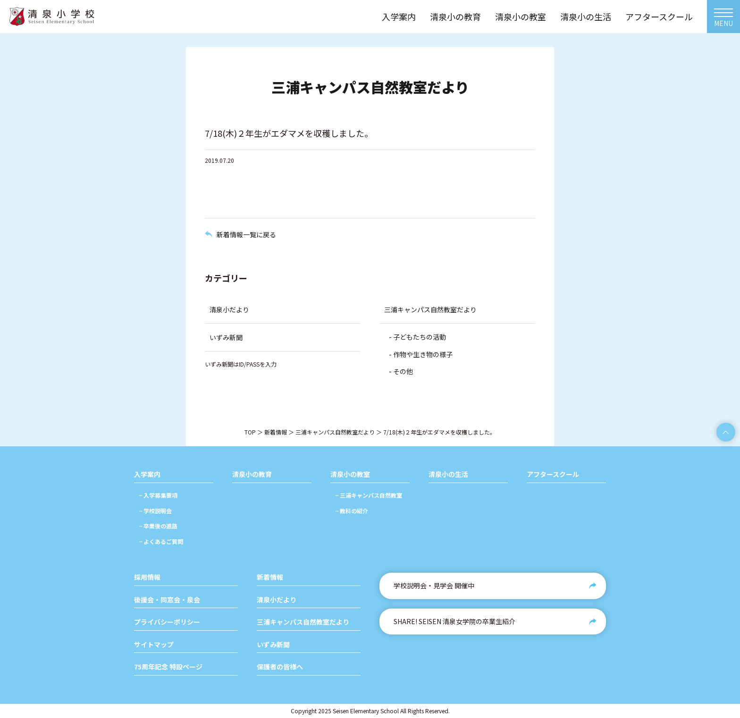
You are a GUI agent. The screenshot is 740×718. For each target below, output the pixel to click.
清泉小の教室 (350, 474)
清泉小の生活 (448, 474)
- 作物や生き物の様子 (421, 354)
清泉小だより (229, 309)
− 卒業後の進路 (158, 526)
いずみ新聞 (226, 337)
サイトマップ (154, 644)
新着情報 (275, 432)
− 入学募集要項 (158, 495)
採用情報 (147, 577)
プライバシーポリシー (167, 622)
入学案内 (147, 474)
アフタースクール (553, 474)
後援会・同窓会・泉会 (167, 599)
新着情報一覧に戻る (246, 234)
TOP (250, 432)
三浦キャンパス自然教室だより (430, 309)
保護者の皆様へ (280, 666)
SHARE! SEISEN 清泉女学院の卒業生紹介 (454, 621)
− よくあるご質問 (161, 541)
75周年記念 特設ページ (168, 666)
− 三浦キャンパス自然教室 (368, 495)
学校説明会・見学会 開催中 (434, 585)
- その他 (401, 371)
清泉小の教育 (252, 474)
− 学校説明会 (155, 511)
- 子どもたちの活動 (417, 337)
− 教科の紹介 (351, 511)
